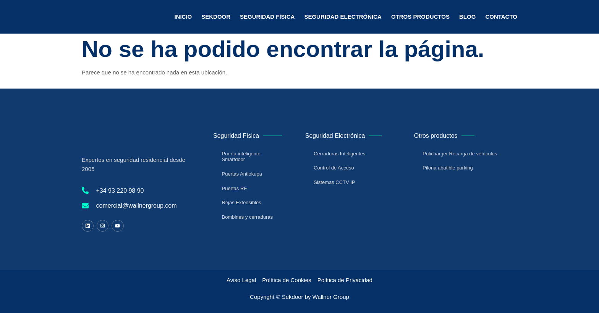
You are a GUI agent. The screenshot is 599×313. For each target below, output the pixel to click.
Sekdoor (215, 16)
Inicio (183, 16)
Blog (467, 16)
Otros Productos (420, 16)
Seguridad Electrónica (343, 16)
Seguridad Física (267, 16)
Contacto (501, 16)
